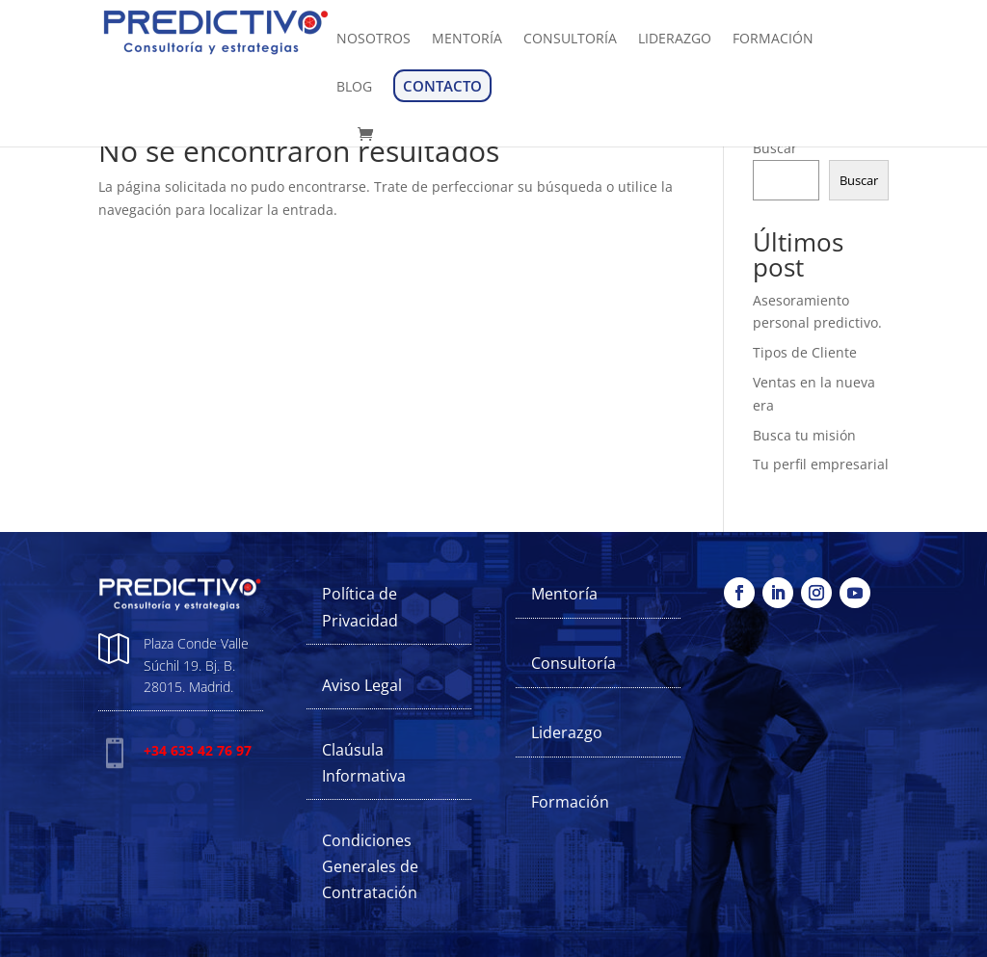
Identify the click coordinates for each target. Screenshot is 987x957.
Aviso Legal (362, 685)
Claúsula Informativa (364, 762)
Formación (570, 801)
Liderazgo (566, 732)
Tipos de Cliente (805, 352)
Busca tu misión (804, 435)
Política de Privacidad (360, 606)
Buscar (775, 148)
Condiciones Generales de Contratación (370, 866)
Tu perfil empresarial (821, 464)
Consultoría (573, 663)
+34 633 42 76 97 (198, 750)
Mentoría (564, 593)
